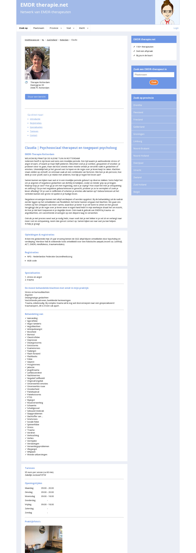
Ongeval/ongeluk (34, 380)
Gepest (29, 361)
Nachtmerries (32, 375)
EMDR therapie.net (144, 39)
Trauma (29, 430)
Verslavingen (32, 443)
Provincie (54, 28)
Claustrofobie (32, 337)
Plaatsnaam (38, 28)
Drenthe (137, 105)
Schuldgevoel (32, 408)
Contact (33, 135)
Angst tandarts (33, 323)
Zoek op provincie (143, 97)
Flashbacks (31, 356)
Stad (69, 28)
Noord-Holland (141, 155)
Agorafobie (31, 320)
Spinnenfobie (32, 424)
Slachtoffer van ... (34, 416)
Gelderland (138, 126)
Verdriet (30, 432)
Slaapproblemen (33, 413)
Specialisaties (36, 127)
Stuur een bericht (37, 96)
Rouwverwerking (34, 402)
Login (176, 28)
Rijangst (30, 400)
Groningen (138, 134)
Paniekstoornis (33, 394)
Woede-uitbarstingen (36, 454)
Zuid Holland (139, 184)
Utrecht (137, 170)
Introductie (35, 119)
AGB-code (32, 260)
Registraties (36, 123)
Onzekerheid (32, 389)
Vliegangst (31, 449)
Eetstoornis (31, 345)
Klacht (82, 28)
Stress (29, 427)
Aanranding (31, 318)
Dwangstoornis (33, 342)
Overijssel (138, 162)
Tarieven (34, 131)
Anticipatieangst (33, 329)
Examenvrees (32, 348)
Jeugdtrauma (32, 370)
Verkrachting (32, 435)
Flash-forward (32, 353)
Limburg (137, 141)
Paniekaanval (32, 391)
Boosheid (30, 331)
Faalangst (30, 350)
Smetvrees (31, 419)
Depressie (31, 340)
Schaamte (30, 405)
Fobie (28, 359)
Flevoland (138, 112)
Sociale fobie (32, 421)
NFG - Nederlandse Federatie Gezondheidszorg (49, 256)
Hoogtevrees (32, 364)
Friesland (138, 119)
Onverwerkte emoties (36, 383)
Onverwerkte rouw (35, 386)
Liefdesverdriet (33, 372)
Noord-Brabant (141, 148)
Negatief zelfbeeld (35, 378)
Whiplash (30, 451)
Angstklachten (32, 326)
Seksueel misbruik (34, 410)
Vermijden (31, 440)
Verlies (29, 438)
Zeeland (137, 177)
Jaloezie (29, 367)
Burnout (30, 334)
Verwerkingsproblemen (37, 446)
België (136, 191)
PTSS (28, 397)
